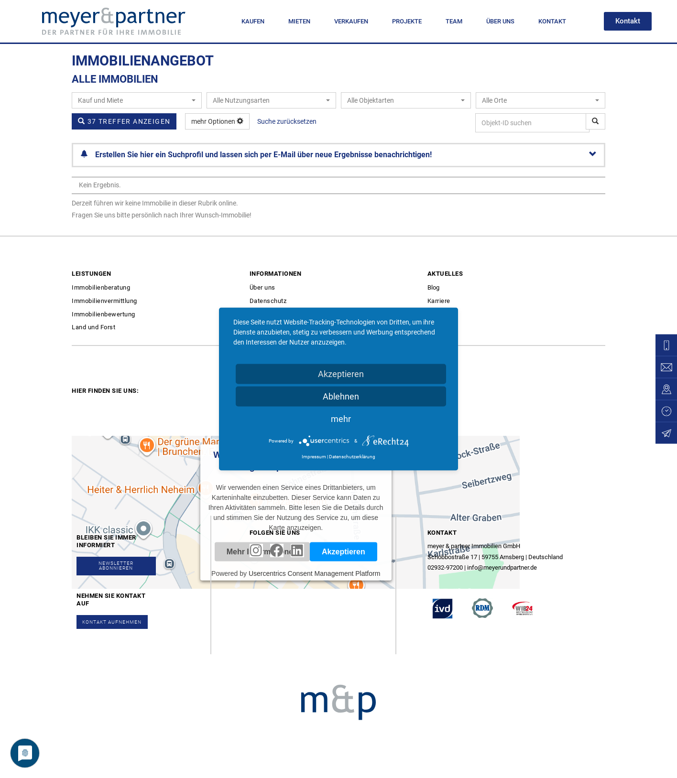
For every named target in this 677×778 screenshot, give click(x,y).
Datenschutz (268, 300)
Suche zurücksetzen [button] (287, 121)
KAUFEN (252, 21)
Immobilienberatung (101, 287)
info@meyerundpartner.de (502, 567)
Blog (433, 287)
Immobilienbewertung (103, 314)
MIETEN (299, 21)
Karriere (438, 300)
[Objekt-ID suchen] (595, 121)
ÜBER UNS (500, 21)
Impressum (314, 456)
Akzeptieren (341, 374)
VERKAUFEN (351, 21)
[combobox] (137, 100)
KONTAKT (552, 21)
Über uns (262, 287)
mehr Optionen (217, 121)
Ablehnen (341, 396)
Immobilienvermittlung (104, 300)
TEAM (454, 21)
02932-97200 (445, 567)
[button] (628, 21)
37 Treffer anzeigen (124, 121)
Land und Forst (93, 327)
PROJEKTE (407, 21)
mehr (341, 419)
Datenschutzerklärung (352, 456)
